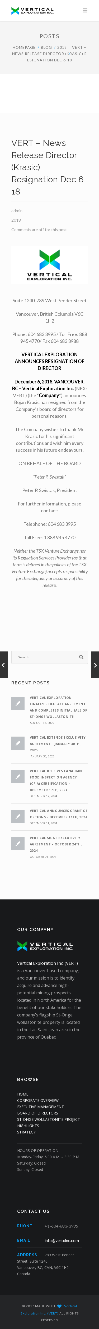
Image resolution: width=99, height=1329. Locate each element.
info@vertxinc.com (62, 1240)
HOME (22, 1094)
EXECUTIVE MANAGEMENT (40, 1106)
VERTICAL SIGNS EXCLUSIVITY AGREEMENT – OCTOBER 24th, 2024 (56, 844)
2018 (62, 47)
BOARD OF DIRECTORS (37, 1113)
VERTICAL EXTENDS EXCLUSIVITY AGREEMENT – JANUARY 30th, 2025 (58, 743)
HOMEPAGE (24, 47)
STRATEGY (26, 1132)
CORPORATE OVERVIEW (38, 1100)
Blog (46, 47)
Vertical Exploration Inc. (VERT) (47, 963)
